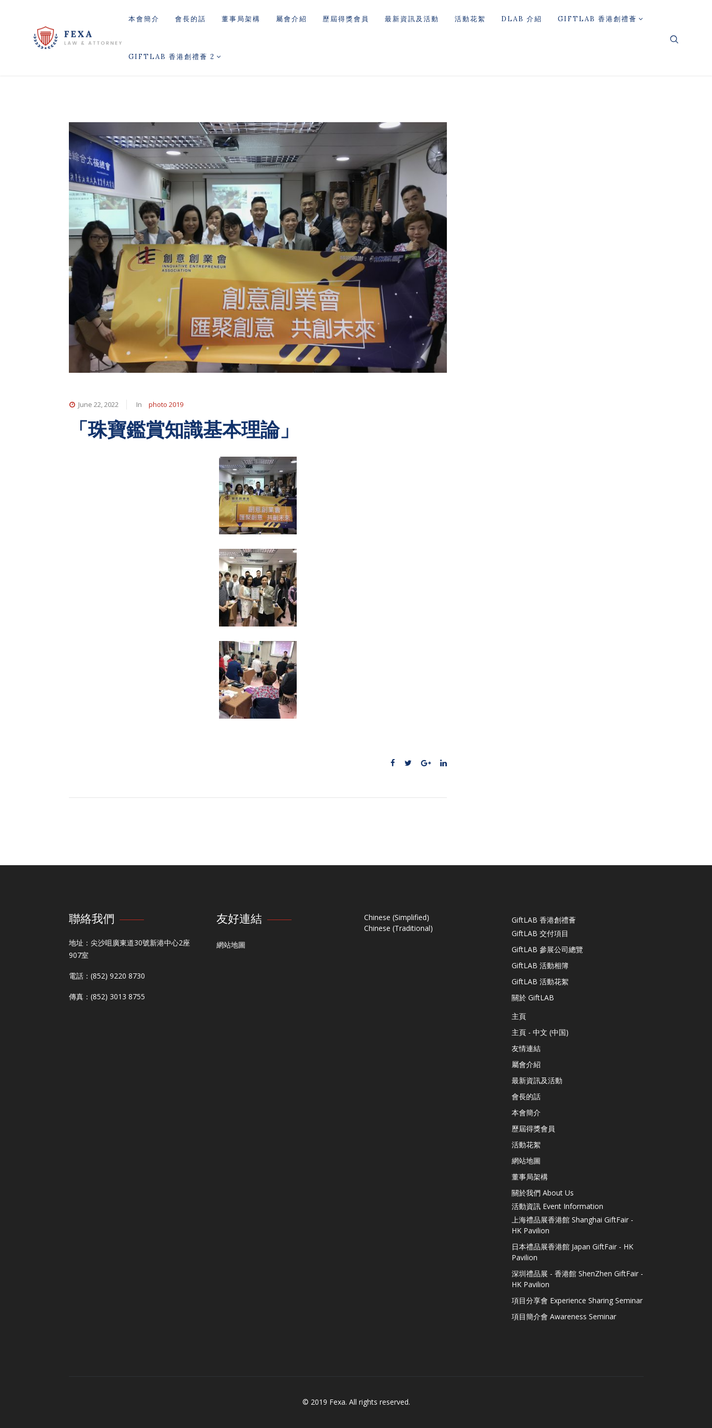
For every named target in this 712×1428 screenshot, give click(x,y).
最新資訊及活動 (412, 18)
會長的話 (190, 18)
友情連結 (526, 1048)
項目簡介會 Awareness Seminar (564, 1316)
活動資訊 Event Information (557, 1206)
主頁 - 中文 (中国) (540, 1032)
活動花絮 (470, 18)
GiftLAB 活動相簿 (540, 965)
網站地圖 (230, 945)
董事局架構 (241, 18)
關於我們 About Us (543, 1193)
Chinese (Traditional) (398, 928)
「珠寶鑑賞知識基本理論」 (184, 429)
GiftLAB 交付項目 (540, 933)
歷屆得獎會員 (346, 18)
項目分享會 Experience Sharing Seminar (577, 1300)
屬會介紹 (291, 18)
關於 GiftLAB (533, 997)
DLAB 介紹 (521, 18)
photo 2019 (166, 404)
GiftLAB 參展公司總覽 (547, 949)
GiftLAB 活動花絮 (540, 981)
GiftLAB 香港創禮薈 (601, 18)
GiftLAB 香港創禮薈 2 (175, 56)
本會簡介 (143, 18)
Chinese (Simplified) (396, 917)
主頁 (519, 1016)
